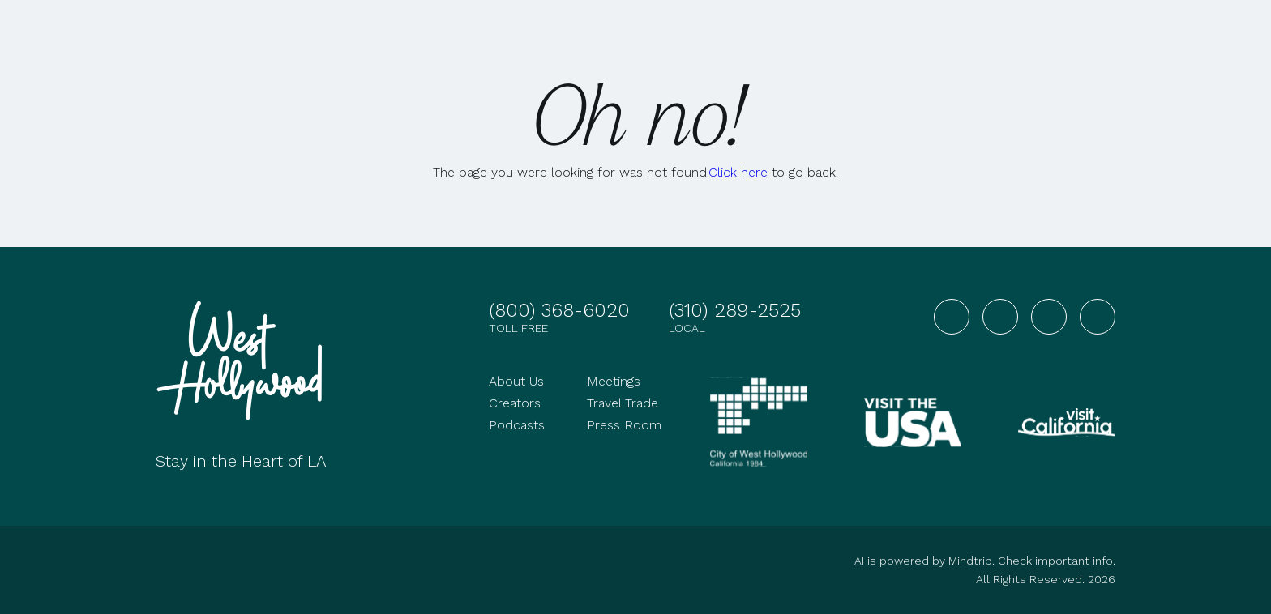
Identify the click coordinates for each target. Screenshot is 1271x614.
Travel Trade (622, 403)
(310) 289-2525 (735, 310)
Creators (515, 403)
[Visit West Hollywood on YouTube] (1049, 317)
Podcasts (517, 425)
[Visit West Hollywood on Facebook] (951, 317)
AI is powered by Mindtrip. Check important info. (984, 560)
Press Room (624, 425)
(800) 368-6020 (559, 310)
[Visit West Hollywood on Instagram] (1000, 317)
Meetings (613, 381)
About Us (516, 381)
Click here (738, 172)
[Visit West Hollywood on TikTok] (1097, 317)
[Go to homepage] (245, 360)
